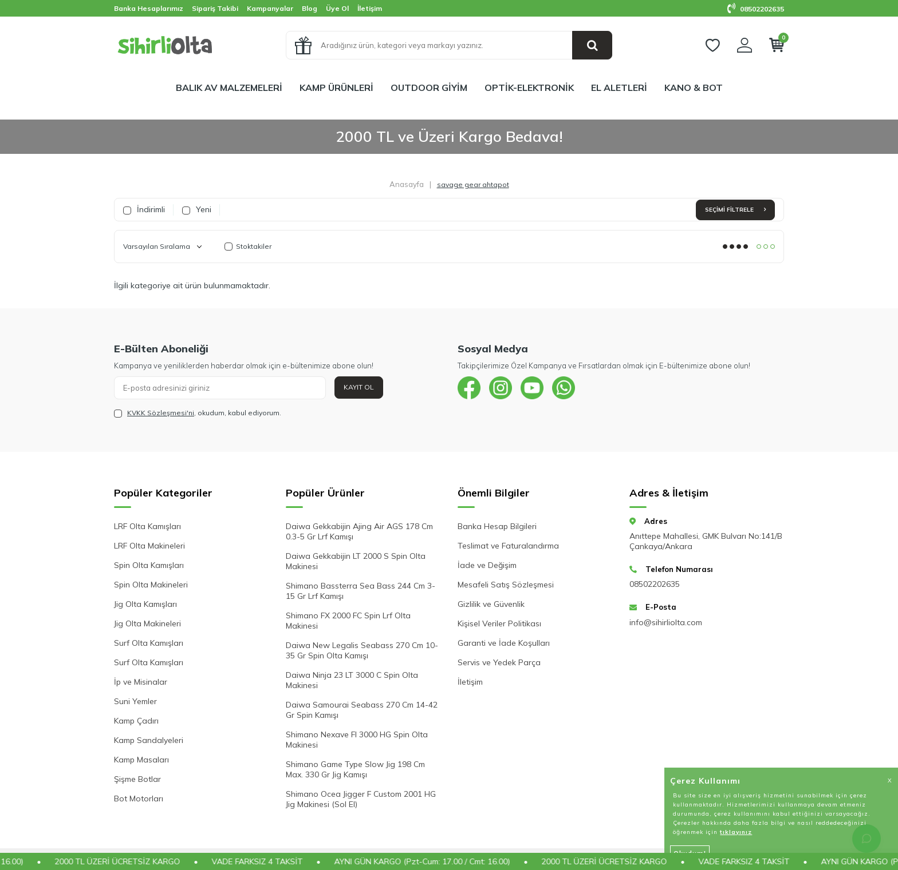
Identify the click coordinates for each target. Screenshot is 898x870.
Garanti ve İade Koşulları (504, 643)
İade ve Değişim (487, 565)
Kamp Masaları (141, 759)
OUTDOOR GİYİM (429, 87)
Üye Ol (337, 8)
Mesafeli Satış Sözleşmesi (506, 584)
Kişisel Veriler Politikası (499, 623)
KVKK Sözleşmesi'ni (160, 412)
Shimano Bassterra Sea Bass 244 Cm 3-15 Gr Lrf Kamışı (360, 591)
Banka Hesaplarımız (148, 8)
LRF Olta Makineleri (149, 546)
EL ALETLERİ (619, 87)
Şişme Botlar (137, 779)
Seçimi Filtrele (735, 209)
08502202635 (755, 9)
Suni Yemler (135, 701)
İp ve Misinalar (140, 682)
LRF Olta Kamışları (147, 526)
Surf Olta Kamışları (148, 643)
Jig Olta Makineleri (147, 623)
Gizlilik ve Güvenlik (491, 604)
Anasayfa (406, 184)
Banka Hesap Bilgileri (497, 526)
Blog (309, 8)
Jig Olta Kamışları (145, 604)
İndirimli (144, 209)
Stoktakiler (247, 246)
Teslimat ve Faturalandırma (508, 546)
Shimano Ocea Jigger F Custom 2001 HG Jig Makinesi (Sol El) (361, 799)
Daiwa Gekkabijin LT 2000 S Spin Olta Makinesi (356, 561)
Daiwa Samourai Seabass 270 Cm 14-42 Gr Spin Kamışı (362, 710)
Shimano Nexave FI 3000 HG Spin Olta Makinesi (357, 739)
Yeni (196, 209)
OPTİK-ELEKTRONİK (529, 87)
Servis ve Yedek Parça (499, 662)
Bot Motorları (138, 798)
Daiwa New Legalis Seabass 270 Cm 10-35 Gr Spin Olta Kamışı (362, 650)
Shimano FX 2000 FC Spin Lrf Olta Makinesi (348, 620)
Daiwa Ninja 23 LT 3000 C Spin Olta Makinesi (352, 680)
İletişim (369, 8)
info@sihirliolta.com (665, 622)
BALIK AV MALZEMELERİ (229, 87)
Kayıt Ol (359, 387)
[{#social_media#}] (469, 387)
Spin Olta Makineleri (151, 584)
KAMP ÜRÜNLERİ (336, 87)
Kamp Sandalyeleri (148, 740)
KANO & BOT (693, 87)
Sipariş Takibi (215, 8)
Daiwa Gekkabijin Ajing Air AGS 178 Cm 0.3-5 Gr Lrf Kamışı (359, 531)
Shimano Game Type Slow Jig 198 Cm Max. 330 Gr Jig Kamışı (355, 769)
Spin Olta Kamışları (149, 565)
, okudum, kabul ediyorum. (197, 413)
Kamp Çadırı (136, 721)
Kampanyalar (270, 8)
